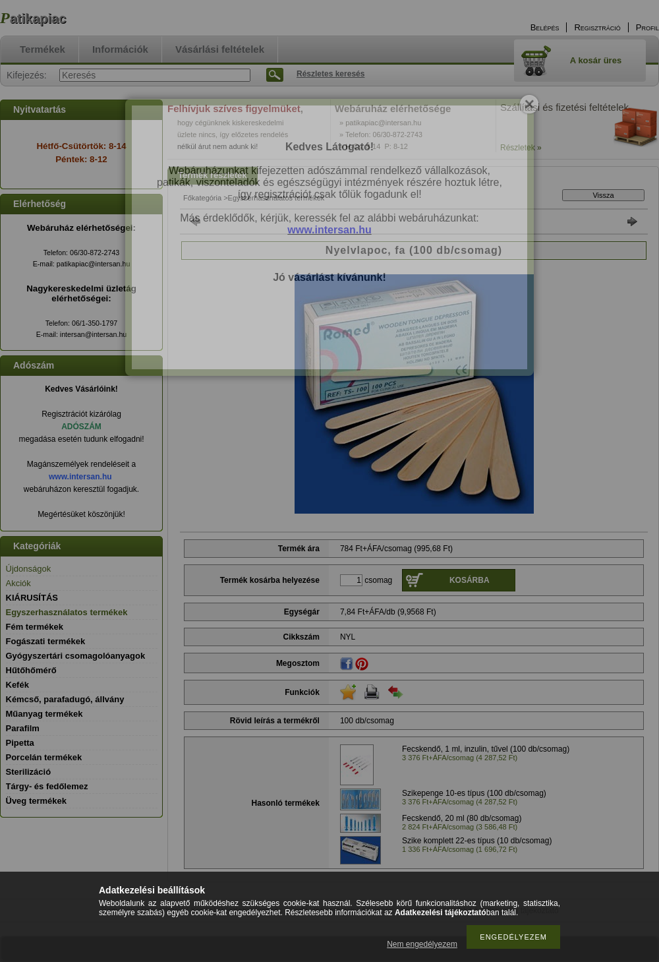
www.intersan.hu (80, 476)
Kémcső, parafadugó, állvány (65, 699)
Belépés (544, 27)
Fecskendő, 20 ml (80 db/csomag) (461, 818)
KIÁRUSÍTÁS (32, 598)
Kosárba (469, 580)
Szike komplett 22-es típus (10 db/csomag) (477, 840)
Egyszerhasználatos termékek (67, 612)
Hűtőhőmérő (31, 670)
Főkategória (202, 198)
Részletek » (521, 147)
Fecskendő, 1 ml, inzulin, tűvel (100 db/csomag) (485, 749)
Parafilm (23, 728)
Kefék (17, 685)
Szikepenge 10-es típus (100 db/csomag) (474, 793)
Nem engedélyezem (422, 944)
